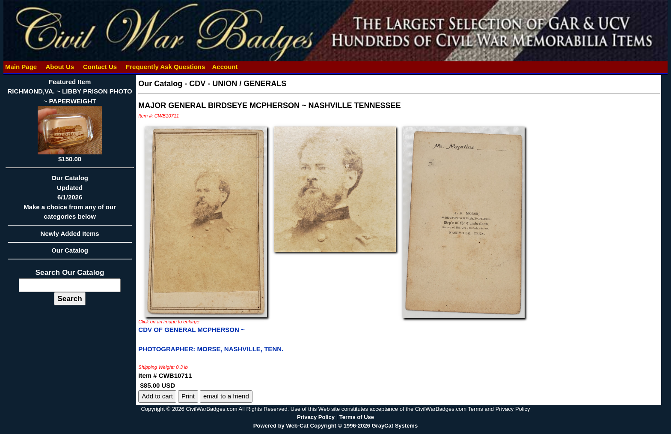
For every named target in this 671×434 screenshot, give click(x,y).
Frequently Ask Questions (165, 66)
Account (225, 66)
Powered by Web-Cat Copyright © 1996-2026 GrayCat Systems (335, 425)
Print (188, 396)
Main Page (21, 66)
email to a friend (226, 396)
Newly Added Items (70, 236)
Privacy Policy (316, 417)
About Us (60, 66)
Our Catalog (69, 250)
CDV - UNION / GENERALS (237, 83)
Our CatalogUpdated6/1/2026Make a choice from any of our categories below (70, 200)
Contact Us (100, 66)
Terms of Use (356, 417)
